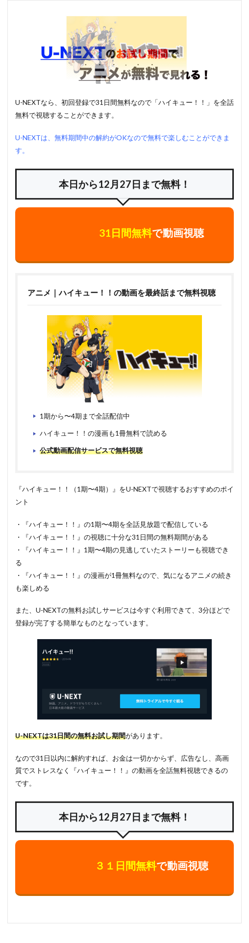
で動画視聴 (151, 232)
